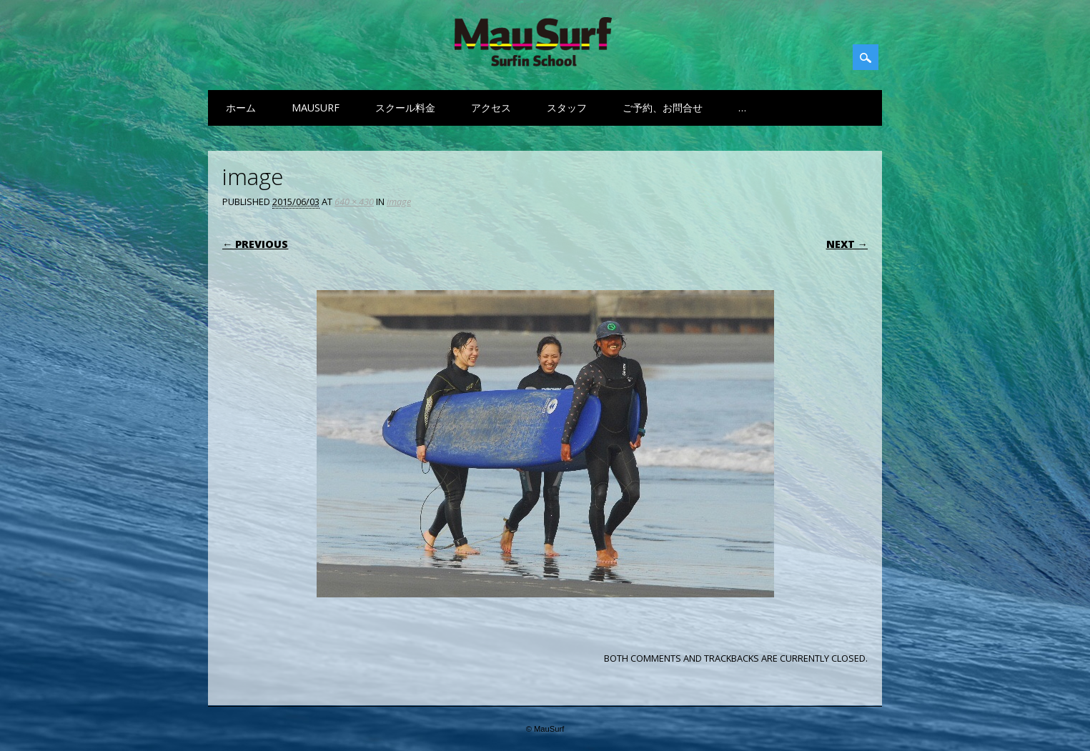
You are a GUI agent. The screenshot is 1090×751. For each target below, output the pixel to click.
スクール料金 (405, 107)
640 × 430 (354, 201)
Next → (847, 244)
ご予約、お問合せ (663, 107)
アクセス (491, 107)
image (399, 201)
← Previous (255, 244)
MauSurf (316, 107)
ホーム (241, 107)
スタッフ (567, 107)
